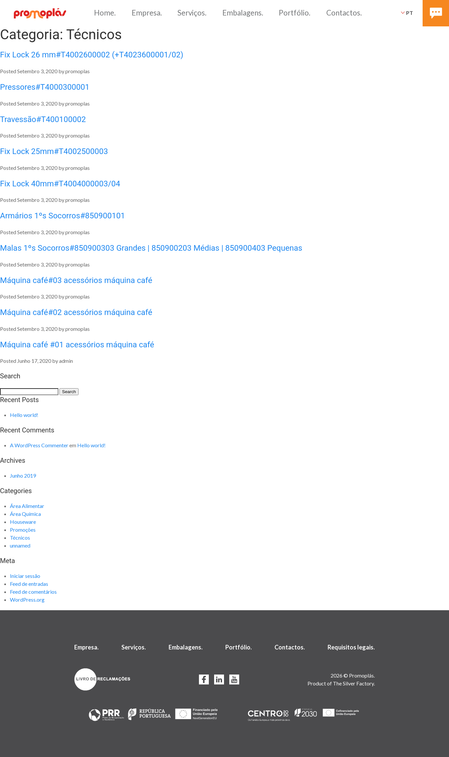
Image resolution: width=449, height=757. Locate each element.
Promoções (23, 529)
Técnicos (20, 537)
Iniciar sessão (25, 576)
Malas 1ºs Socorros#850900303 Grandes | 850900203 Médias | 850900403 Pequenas (151, 248)
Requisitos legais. (351, 647)
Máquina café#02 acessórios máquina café (76, 312)
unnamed (20, 545)
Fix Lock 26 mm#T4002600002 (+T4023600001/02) (91, 54)
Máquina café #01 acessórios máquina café (77, 344)
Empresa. (147, 12)
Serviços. (192, 12)
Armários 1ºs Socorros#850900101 (62, 215)
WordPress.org (27, 599)
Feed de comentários (33, 591)
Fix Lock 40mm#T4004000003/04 (60, 183)
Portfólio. (294, 12)
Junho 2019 (23, 475)
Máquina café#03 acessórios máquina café (76, 280)
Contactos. (344, 12)
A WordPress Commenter (39, 445)
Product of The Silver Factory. (341, 683)
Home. (105, 12)
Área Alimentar (27, 506)
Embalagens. (242, 12)
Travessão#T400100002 (43, 119)
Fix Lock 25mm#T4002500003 (54, 151)
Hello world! (24, 415)
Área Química (25, 514)
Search (69, 391)
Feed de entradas (29, 584)
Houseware (23, 522)
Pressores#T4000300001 (44, 87)
